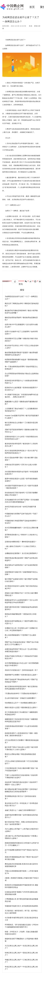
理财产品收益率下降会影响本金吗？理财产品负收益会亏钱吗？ (21, 681)
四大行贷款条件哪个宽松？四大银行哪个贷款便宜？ (21, 459)
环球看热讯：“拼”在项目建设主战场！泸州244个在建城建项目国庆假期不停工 (21, 926)
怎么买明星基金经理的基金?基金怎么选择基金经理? (22, 375)
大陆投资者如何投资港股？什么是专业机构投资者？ (21, 727)
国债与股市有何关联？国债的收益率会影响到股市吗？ (21, 608)
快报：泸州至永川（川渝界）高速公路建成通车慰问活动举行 (21, 933)
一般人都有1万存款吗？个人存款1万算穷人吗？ (20, 547)
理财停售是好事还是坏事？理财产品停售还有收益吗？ (21, 559)
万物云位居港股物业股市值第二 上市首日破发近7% (21, 872)
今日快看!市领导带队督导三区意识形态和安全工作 (21, 919)
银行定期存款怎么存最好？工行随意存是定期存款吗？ (21, 424)
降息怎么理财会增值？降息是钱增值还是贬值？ (20, 755)
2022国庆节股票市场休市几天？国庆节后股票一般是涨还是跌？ (21, 487)
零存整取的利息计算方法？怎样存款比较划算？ (20, 797)
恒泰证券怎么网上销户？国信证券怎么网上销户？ (21, 954)
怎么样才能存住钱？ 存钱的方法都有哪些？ (20, 698)
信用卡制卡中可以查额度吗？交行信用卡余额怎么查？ (21, 326)
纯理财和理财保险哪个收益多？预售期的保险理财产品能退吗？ (21, 361)
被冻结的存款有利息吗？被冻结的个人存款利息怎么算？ (21, 445)
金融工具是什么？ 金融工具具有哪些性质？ (20, 810)
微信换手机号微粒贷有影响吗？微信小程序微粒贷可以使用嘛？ (21, 312)
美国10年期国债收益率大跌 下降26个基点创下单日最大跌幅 (21, 858)
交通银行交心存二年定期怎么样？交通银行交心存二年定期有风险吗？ (21, 629)
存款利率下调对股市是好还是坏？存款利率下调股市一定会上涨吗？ (21, 783)
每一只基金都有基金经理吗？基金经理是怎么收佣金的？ (21, 368)
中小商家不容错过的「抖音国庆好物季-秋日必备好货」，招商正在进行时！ (21, 396)
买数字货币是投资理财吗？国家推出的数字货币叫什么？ (21, 431)
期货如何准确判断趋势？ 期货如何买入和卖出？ (20, 615)
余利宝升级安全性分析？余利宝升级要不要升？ (20, 508)
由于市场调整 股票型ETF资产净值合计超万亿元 (21, 851)
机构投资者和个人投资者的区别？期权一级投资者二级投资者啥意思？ (21, 734)
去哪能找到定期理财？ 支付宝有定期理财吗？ (21, 553)
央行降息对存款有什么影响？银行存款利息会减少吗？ (21, 587)
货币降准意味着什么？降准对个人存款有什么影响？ (21, 536)
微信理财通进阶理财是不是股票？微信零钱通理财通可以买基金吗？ (21, 354)
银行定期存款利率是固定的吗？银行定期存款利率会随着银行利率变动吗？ (21, 688)
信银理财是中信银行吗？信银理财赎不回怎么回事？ (21, 573)
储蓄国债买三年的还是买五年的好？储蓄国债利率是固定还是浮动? (21, 720)
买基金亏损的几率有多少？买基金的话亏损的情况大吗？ (21, 657)
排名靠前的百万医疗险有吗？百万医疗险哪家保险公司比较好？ (21, 494)
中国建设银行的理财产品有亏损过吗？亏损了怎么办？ (21, 515)
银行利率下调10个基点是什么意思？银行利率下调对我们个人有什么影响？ (21, 748)
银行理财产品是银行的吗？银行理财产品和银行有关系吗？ (21, 580)
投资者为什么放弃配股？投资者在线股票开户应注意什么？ (21, 389)
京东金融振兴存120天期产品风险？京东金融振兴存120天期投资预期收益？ (22, 501)
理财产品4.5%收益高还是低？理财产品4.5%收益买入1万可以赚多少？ (22, 643)
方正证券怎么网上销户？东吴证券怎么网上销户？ (21, 947)
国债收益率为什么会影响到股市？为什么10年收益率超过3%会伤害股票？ (21, 601)
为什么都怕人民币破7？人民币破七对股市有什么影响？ (22, 830)
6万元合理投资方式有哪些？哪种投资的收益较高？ (22, 741)
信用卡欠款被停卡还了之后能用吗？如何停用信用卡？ (21, 333)
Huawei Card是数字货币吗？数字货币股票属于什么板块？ (22, 417)
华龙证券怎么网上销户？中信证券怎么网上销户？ (21, 968)
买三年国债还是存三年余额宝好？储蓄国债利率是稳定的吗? (21, 713)
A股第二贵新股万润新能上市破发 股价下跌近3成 (21, 879)
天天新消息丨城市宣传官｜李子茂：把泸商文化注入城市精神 (21, 912)
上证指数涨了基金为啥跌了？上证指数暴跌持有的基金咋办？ (21, 410)
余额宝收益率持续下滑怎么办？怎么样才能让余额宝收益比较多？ (21, 650)
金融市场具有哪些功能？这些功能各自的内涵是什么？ (21, 816)
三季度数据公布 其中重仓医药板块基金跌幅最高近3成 (21, 900)
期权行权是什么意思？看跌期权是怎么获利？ (21, 707)
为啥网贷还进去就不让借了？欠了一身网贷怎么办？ (21, 298)
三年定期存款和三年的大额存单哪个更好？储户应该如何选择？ (21, 769)
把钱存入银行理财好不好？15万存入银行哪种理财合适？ (21, 594)
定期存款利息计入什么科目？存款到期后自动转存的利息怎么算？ (21, 438)
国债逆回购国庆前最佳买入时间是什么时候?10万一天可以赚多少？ (22, 844)
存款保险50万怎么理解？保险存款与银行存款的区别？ (21, 340)
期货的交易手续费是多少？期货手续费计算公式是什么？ (21, 622)
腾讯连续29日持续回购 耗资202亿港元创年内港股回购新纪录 (21, 865)
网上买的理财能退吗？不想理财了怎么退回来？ (20, 636)
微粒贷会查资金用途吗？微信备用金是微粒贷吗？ (21, 319)
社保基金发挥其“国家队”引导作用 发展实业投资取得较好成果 (21, 893)
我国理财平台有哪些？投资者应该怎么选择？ (21, 675)
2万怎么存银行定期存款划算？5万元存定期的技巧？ (21, 762)
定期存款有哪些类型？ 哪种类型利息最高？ (20, 542)
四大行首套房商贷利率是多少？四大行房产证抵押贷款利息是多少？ (21, 452)
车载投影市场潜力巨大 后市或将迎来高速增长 (21, 906)
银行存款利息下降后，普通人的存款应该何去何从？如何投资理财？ (21, 823)
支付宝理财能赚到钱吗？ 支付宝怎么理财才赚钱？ (21, 529)
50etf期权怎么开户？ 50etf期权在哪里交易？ (21, 703)
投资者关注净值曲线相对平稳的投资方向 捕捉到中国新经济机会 (21, 886)
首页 (32, 7)
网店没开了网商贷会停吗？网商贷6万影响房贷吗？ (22, 305)
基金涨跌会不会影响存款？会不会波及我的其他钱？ (21, 566)
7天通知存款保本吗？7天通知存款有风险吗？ (21, 693)
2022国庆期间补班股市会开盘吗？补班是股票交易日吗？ (21, 473)
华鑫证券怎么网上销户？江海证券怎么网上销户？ (21, 961)
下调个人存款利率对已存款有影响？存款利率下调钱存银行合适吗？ (21, 776)
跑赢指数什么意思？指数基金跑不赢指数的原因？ (21, 403)
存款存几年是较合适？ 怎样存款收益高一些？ (21, 670)
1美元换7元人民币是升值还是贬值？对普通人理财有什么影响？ (21, 837)
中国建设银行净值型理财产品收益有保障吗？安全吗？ (21, 522)
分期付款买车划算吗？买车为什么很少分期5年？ (21, 466)
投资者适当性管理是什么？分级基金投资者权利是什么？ (21, 382)
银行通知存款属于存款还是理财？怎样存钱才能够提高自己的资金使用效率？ (21, 790)
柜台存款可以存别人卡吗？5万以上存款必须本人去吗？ (22, 347)
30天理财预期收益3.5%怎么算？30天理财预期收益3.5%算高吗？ (21, 664)
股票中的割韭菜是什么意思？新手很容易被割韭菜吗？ (21, 480)
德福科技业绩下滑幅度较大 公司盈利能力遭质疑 (21, 940)
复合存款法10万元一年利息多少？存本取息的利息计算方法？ (21, 804)
